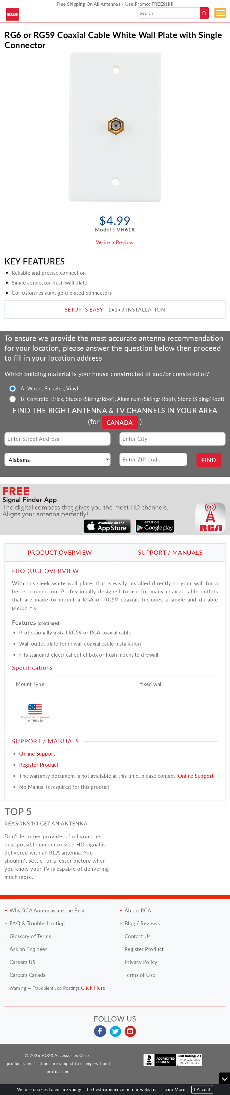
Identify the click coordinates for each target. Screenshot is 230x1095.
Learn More (173, 1089)
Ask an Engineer (28, 949)
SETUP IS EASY (84, 309)
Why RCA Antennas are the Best (47, 910)
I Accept (202, 1089)
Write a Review (115, 242)
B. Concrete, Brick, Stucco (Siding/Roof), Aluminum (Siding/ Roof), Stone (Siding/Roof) (122, 398)
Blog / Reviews (142, 923)
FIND (208, 460)
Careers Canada (28, 974)
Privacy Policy (141, 961)
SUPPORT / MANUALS (170, 552)
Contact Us (138, 936)
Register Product (38, 764)
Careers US (23, 961)
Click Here (93, 987)
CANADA (120, 422)
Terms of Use (140, 974)
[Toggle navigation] (220, 13)
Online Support (37, 753)
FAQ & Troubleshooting (37, 923)
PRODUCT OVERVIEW (60, 552)
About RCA (138, 910)
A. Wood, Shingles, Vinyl (49, 388)
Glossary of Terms (30, 936)
